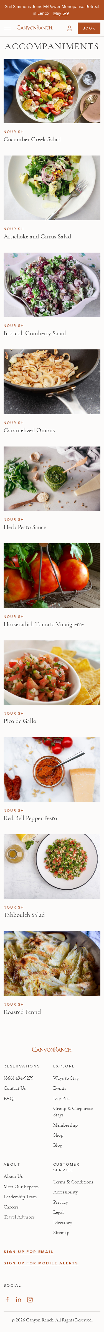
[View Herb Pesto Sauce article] (52, 479)
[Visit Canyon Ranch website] (52, 1049)
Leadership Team (20, 1196)
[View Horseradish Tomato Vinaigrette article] (52, 575)
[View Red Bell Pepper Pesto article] (52, 769)
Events (59, 1088)
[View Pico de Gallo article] (52, 672)
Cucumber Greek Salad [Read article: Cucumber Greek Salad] (32, 139)
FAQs (9, 1098)
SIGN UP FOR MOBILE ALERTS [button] (41, 1263)
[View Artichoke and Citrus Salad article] (52, 188)
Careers (11, 1207)
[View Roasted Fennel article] (52, 963)
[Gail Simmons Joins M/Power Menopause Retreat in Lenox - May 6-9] (61, 13)
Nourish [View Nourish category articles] (14, 132)
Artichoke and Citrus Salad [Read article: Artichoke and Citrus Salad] (37, 236)
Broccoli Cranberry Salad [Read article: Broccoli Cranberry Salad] (35, 333)
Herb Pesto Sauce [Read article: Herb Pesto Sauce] (25, 527)
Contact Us (15, 1088)
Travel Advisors (19, 1217)
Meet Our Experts (21, 1186)
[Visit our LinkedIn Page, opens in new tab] (18, 1299)
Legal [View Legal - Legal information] (58, 1212)
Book (89, 28)
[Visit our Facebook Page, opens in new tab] (7, 1299)
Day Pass (61, 1098)
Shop (58, 1135)
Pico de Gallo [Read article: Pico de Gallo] (20, 721)
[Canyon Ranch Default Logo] (35, 28)
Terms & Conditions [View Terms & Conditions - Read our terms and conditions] (73, 1182)
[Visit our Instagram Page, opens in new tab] (29, 1299)
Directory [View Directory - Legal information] (62, 1222)
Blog (57, 1145)
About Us (13, 1176)
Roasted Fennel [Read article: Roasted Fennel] (23, 1012)
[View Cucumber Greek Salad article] (52, 91)
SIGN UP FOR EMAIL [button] (29, 1251)
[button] (69, 28)
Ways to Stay (66, 1078)
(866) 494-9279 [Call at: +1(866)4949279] (19, 1078)
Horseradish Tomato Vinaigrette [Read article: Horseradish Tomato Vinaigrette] (44, 624)
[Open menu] (7, 28)
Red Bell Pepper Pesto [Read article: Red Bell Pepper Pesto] (30, 818)
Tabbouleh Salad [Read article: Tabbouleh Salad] (24, 915)
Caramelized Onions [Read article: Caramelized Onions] (29, 430)
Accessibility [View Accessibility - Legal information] (65, 1192)
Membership (65, 1125)
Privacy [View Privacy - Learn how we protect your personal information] (60, 1202)
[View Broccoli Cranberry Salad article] (52, 285)
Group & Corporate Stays (73, 1112)
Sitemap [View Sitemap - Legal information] (61, 1232)
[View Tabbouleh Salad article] (52, 866)
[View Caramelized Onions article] (52, 381)
